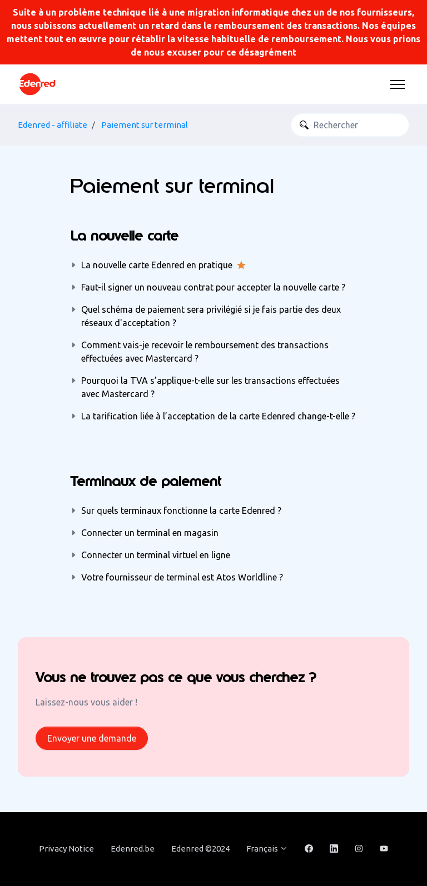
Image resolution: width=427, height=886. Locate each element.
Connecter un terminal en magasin (150, 533)
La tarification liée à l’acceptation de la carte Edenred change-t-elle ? (218, 416)
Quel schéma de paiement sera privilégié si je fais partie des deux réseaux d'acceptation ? (211, 316)
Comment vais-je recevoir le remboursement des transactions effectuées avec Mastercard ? (205, 351)
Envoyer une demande (91, 738)
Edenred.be (133, 848)
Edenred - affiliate (52, 124)
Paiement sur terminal (144, 124)
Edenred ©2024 (200, 848)
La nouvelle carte (124, 235)
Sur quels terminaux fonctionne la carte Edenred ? (181, 510)
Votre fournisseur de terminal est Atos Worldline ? (182, 577)
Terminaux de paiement (145, 481)
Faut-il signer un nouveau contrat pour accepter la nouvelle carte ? (213, 287)
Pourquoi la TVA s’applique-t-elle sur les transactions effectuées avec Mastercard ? (210, 387)
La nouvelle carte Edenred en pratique (156, 265)
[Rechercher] (350, 125)
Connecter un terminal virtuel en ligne (155, 555)
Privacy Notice (66, 848)
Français (267, 848)
